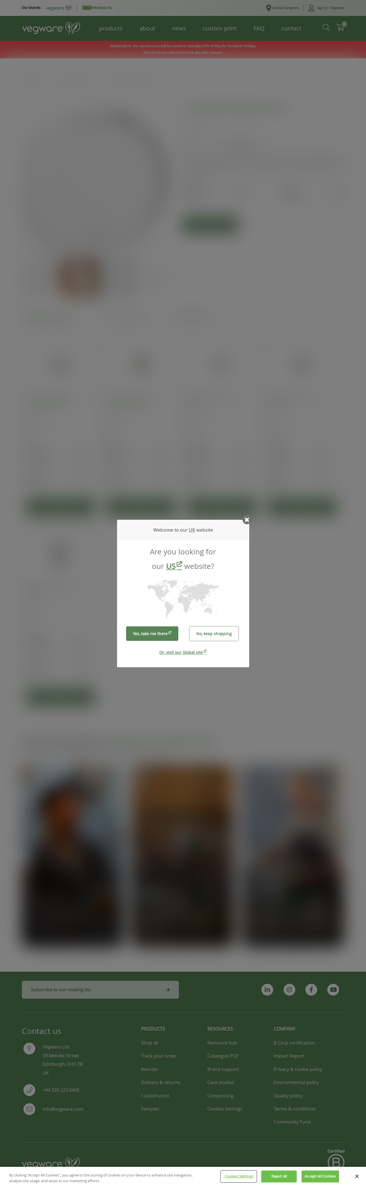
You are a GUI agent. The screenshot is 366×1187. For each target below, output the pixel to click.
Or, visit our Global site (181, 652)
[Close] (357, 1176)
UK (192, 530)
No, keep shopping (214, 633)
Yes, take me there (150, 633)
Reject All (279, 1176)
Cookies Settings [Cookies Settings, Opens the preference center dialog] (239, 1176)
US (170, 566)
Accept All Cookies (320, 1176)
